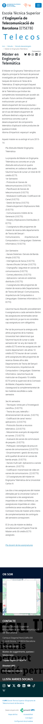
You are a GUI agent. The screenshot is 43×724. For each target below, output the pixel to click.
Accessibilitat (28, 714)
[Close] (38, 5)
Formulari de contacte (12, 671)
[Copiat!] (40, 54)
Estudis (10, 46)
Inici (3, 46)
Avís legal (28, 718)
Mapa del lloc (13, 714)
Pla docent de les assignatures (19, 545)
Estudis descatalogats (23, 46)
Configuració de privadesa (23, 721)
